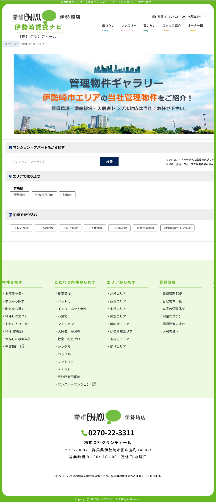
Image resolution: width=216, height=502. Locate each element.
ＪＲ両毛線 (119, 228)
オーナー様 (195, 28)
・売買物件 (13, 346)
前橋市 (67, 194)
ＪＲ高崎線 (45, 228)
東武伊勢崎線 (145, 228)
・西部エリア (116, 301)
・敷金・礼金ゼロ (67, 339)
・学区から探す (13, 301)
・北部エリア (116, 293)
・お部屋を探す (13, 293)
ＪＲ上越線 (70, 228)
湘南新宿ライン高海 (177, 228)
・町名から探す (13, 309)
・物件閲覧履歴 (13, 331)
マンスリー (129, 28)
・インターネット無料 (71, 309)
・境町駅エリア (118, 324)
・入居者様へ (169, 331)
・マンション (64, 324)
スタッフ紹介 (171, 28)
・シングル (63, 346)
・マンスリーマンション (75, 384)
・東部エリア (116, 309)
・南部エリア (116, 316)
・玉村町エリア (118, 339)
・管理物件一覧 (170, 301)
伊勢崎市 (20, 194)
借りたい (108, 28)
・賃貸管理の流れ (172, 324)
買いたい (149, 28)
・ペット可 (63, 301)
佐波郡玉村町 (44, 194)
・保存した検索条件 (16, 339)
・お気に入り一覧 (15, 324)
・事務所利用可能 (67, 377)
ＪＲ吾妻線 (94, 228)
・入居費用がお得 (67, 331)
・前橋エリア (116, 346)
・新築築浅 (63, 293)
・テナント (63, 369)
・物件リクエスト (15, 316)
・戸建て (61, 316)
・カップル (63, 354)
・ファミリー (64, 361)
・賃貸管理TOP (170, 293)
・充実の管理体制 (172, 309)
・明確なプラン (170, 316)
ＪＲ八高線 (21, 228)
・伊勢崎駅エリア (120, 331)
